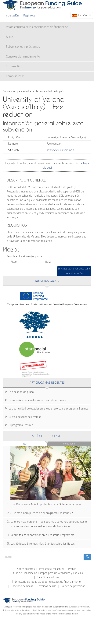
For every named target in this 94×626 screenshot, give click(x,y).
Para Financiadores (48, 577)
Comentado (69, 443)
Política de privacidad (73, 586)
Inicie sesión (12, 15)
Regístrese (29, 15)
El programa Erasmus (21, 425)
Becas (9, 37)
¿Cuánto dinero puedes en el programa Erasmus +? (41, 513)
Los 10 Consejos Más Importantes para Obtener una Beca (45, 504)
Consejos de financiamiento (23, 56)
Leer (32, 443)
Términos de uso (46, 586)
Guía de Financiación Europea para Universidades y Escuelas (48, 573)
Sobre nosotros (26, 568)
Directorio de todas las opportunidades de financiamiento (48, 581)
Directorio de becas (22, 586)
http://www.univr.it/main (60, 150)
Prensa (72, 568)
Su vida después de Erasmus (25, 416)
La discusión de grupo (21, 391)
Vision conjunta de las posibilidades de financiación (37, 27)
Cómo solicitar (15, 76)
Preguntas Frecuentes (51, 568)
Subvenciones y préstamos (23, 46)
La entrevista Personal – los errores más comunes (37, 400)
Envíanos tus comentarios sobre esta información (74, 271)
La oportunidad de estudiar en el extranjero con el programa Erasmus (48, 408)
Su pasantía (13, 66)
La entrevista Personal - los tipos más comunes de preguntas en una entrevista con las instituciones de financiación (49, 524)
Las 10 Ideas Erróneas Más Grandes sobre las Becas (42, 543)
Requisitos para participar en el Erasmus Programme (42, 535)
